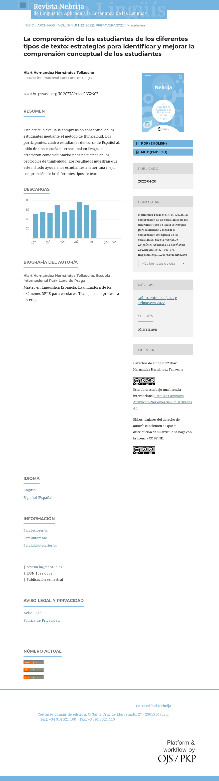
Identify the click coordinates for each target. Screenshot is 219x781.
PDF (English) (153, 143)
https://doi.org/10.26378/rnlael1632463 (65, 94)
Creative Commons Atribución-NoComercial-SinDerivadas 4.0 (162, 401)
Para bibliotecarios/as (40, 545)
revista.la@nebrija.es (44, 567)
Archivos (46, 25)
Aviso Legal (33, 612)
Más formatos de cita (158, 263)
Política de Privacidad (42, 620)
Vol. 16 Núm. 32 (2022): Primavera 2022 (91, 25)
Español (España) (38, 497)
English (30, 490)
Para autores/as (35, 538)
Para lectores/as (36, 530)
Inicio (29, 25)
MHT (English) (153, 152)
